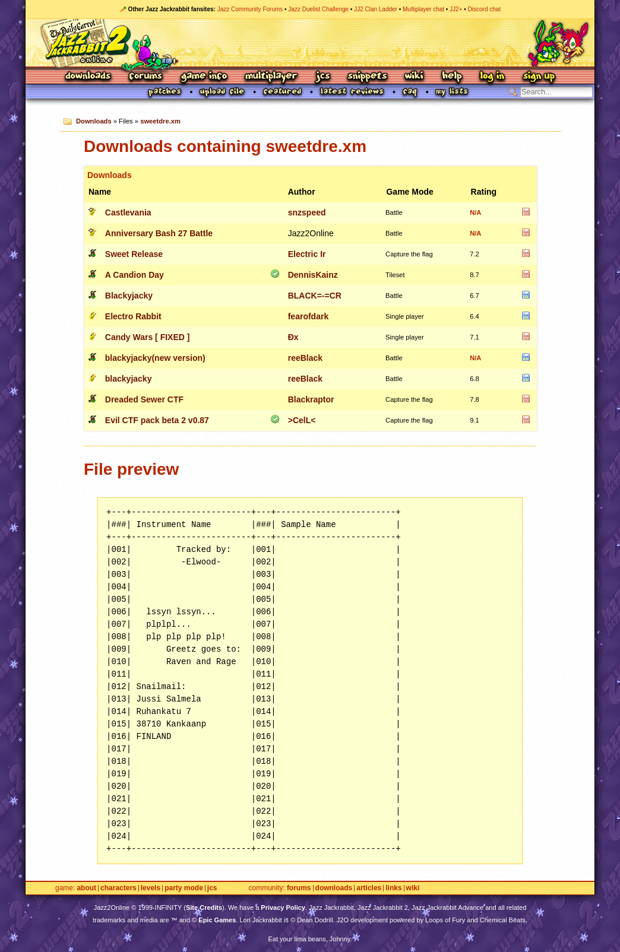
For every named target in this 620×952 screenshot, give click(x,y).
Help (452, 77)
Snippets (367, 77)
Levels (150, 888)
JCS (322, 77)
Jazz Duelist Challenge (318, 9)
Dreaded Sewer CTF (144, 399)
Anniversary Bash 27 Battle (159, 233)
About (86, 888)
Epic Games (217, 920)
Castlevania (128, 212)
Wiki (414, 77)
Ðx (293, 337)
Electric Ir (307, 254)
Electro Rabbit (133, 316)
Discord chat (484, 9)
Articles (368, 888)
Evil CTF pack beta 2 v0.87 (157, 420)
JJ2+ (456, 9)
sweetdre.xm (160, 121)
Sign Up (538, 77)
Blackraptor (311, 399)
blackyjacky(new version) (155, 358)
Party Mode (184, 888)
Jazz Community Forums (250, 9)
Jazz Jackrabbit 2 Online (309, 42)
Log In (492, 77)
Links (393, 888)
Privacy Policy (283, 907)
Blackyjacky (129, 295)
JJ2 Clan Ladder (375, 9)
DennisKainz (313, 275)
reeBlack (305, 358)
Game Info (203, 77)
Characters (118, 888)
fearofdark (308, 316)
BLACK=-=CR (314, 295)
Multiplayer (271, 77)
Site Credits (204, 907)
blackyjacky (128, 378)
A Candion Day (134, 275)
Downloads (89, 77)
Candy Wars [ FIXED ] (147, 337)
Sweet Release (134, 254)
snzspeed (307, 212)
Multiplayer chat (423, 9)
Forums (146, 77)
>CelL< (302, 420)
